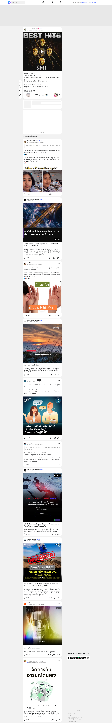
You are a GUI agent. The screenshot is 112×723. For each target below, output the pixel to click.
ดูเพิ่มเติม (41, 255)
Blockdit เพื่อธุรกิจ (72, 721)
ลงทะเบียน (93, 2)
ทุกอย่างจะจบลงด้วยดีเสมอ (32, 365)
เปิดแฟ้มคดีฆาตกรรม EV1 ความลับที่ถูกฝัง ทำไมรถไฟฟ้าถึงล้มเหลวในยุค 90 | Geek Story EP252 (42, 585)
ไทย (77, 721)
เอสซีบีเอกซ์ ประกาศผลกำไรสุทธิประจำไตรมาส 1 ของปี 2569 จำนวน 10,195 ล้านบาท (41, 245)
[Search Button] (13, 2)
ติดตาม (41, 28)
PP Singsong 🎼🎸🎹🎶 (42, 95)
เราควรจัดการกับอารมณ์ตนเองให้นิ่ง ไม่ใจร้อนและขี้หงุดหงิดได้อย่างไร (40, 707)
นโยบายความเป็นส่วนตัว (73, 718)
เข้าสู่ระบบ (84, 2)
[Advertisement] (56, 15)
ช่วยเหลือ (74, 715)
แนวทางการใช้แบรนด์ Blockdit (74, 720)
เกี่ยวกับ (69, 715)
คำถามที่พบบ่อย (80, 715)
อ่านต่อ (36, 161)
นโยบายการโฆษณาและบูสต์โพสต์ (75, 717)
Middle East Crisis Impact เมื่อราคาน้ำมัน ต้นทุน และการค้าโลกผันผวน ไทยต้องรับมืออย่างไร (42, 525)
